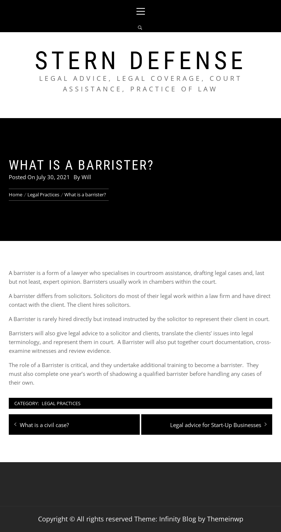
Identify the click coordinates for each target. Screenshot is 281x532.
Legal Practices (61, 403)
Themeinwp (225, 518)
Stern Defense (141, 60)
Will (86, 177)
